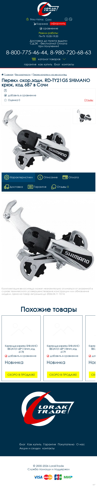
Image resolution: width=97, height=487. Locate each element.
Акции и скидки (29, 448)
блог (57, 64)
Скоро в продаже (21, 374)
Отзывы (88, 100)
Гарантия (30, 64)
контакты (68, 64)
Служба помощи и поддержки (48, 469)
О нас (80, 444)
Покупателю (66, 444)
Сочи (48, 19)
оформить (58, 23)
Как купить (45, 64)
